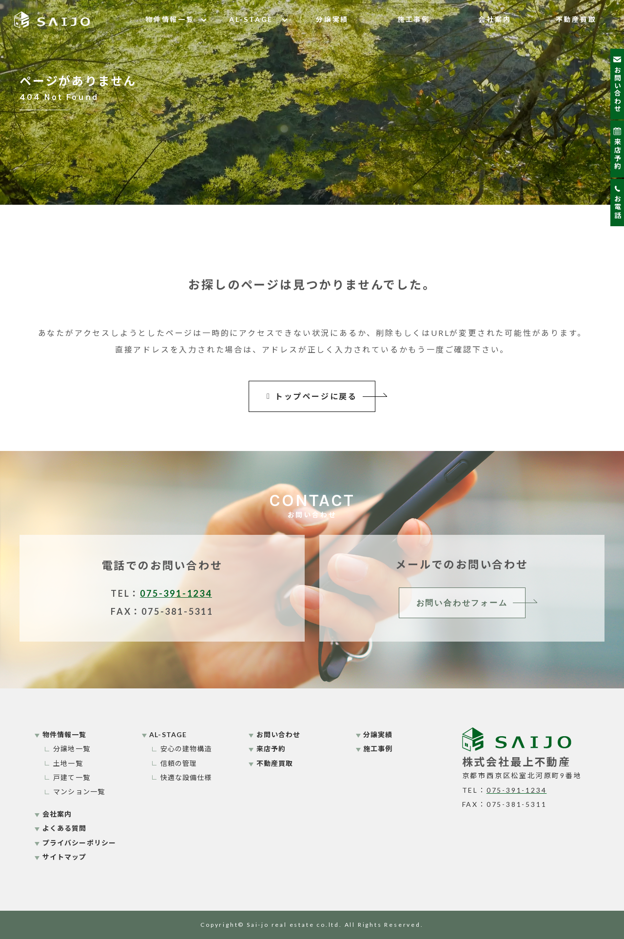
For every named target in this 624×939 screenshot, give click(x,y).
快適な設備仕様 (186, 777)
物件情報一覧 (170, 19)
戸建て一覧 (71, 777)
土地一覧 (67, 763)
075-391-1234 (176, 593)
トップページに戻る (312, 396)
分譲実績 (332, 19)
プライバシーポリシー (79, 843)
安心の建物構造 (186, 748)
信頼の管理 (178, 763)
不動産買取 (576, 19)
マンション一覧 (79, 791)
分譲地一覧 (71, 748)
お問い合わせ (278, 734)
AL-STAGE (251, 19)
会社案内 (494, 19)
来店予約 (271, 748)
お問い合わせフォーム (462, 602)
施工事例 (413, 19)
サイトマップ (64, 857)
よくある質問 (64, 828)
